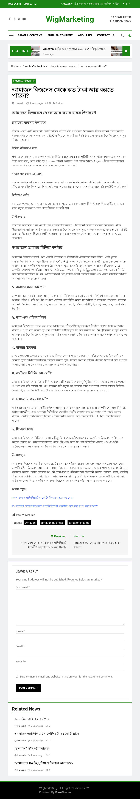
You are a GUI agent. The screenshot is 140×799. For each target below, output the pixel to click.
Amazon (30, 523)
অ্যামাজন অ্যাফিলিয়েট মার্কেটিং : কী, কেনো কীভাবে (47, 734)
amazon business (52, 523)
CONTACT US (105, 35)
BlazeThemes (63, 792)
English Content (60, 35)
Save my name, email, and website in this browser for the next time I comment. (66, 676)
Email (20, 646)
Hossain (20, 103)
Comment (23, 587)
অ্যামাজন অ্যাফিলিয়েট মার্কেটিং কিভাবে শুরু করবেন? (43, 498)
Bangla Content (30, 35)
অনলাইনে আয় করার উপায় (32, 719)
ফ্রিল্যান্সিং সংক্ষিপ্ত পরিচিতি (32, 748)
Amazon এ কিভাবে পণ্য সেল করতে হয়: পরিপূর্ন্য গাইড (90, 3)
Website (21, 661)
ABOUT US (85, 35)
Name (20, 631)
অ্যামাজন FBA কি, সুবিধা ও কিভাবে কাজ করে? (44, 763)
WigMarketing (70, 19)
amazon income (79, 523)
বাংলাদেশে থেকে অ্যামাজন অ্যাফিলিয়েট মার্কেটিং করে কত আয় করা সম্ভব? (55, 506)
